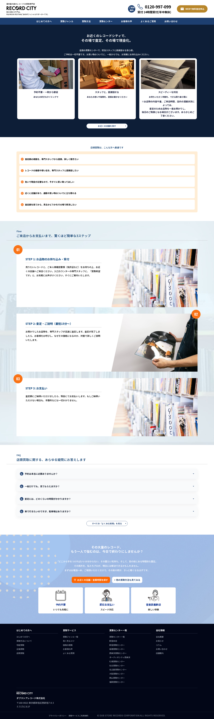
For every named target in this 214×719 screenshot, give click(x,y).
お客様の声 (126, 21)
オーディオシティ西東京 (119, 657)
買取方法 (86, 21)
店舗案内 (160, 653)
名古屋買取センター (118, 669)
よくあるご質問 (148, 21)
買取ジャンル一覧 (70, 636)
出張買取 (20, 649)
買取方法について (24, 640)
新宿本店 (113, 640)
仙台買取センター (117, 665)
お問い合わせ (171, 21)
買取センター (105, 21)
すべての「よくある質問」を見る (107, 523)
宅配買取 (20, 645)
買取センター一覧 (117, 636)
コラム (159, 645)
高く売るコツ (68, 640)
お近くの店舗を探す (107, 126)
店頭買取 (20, 653)
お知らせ (160, 640)
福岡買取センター (117, 682)
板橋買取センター (117, 649)
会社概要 (160, 636)
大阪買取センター (117, 673)
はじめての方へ (44, 21)
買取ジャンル (66, 21)
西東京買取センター (118, 653)
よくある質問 (68, 653)
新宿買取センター (117, 645)
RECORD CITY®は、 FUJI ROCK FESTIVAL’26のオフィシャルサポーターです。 (27, 13)
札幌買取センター (117, 661)
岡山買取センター (117, 677)
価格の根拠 (68, 645)
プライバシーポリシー (57, 715)
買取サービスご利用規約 (78, 715)
